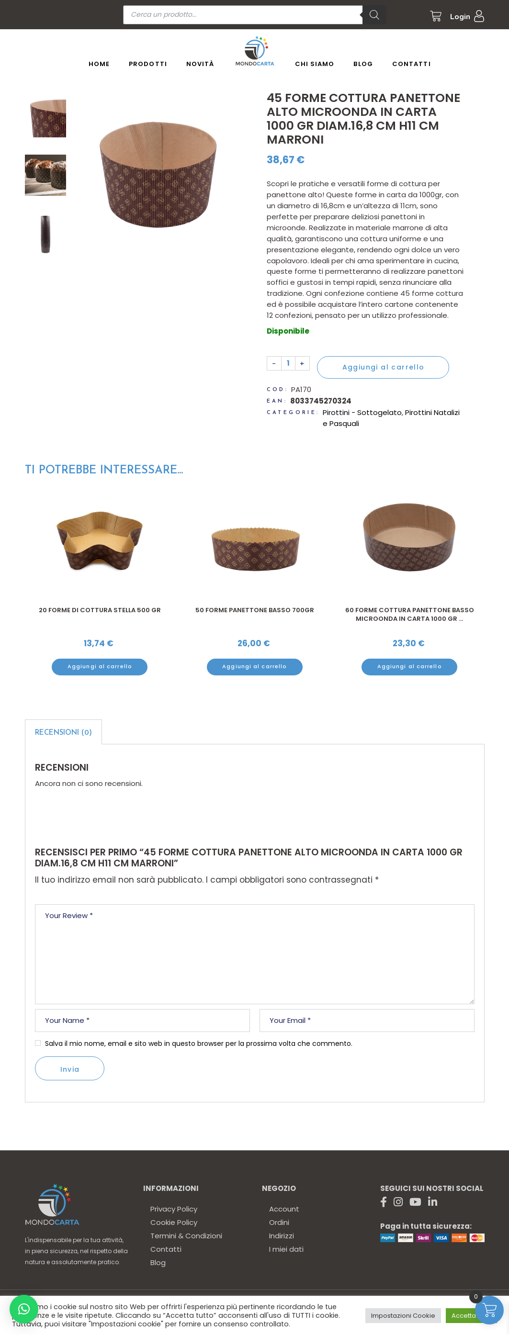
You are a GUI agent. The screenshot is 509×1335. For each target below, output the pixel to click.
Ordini (279, 1222)
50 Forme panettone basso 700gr (410, 610)
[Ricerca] (374, 14)
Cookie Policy (173, 1222)
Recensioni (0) (63, 733)
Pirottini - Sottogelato (362, 412)
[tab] (63, 731)
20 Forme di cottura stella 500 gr (255, 610)
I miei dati (286, 1249)
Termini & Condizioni (186, 1236)
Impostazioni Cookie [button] (403, 1315)
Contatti (165, 1249)
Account (284, 1209)
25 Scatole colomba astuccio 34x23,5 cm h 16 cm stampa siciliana (100, 614)
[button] (24, 1309)
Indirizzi (281, 1236)
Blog (158, 1262)
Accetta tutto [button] (471, 1315)
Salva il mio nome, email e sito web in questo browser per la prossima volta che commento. (198, 1043)
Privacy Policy (173, 1209)
